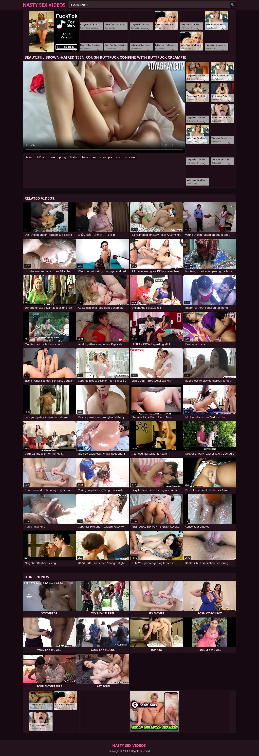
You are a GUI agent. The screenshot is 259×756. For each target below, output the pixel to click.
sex (53, 157)
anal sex (130, 157)
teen (29, 157)
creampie (106, 157)
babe (85, 157)
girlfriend (41, 157)
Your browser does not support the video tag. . (104, 107)
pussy (62, 157)
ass (94, 157)
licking (74, 157)
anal (118, 157)
